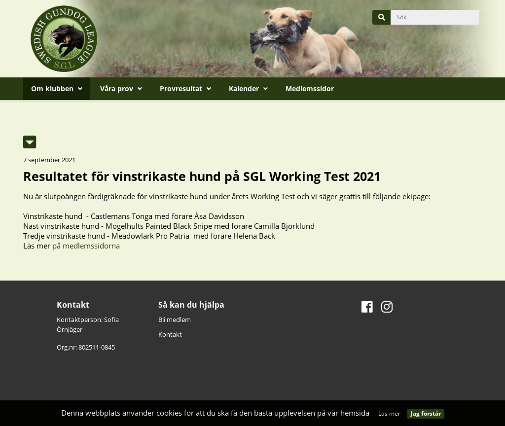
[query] (435, 17)
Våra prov (121, 88)
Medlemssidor (310, 88)
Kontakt (170, 334)
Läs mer (389, 413)
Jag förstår (426, 413)
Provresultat (185, 88)
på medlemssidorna (86, 245)
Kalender (248, 88)
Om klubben (56, 88)
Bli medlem (174, 319)
